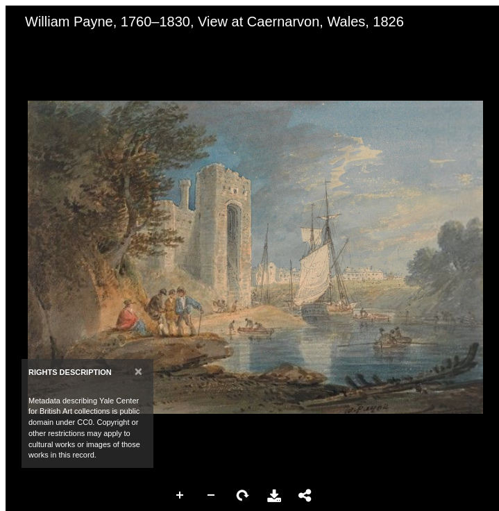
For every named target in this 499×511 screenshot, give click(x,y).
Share (305, 495)
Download (274, 495)
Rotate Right (242, 495)
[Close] (138, 371)
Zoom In (180, 495)
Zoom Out (211, 495)
